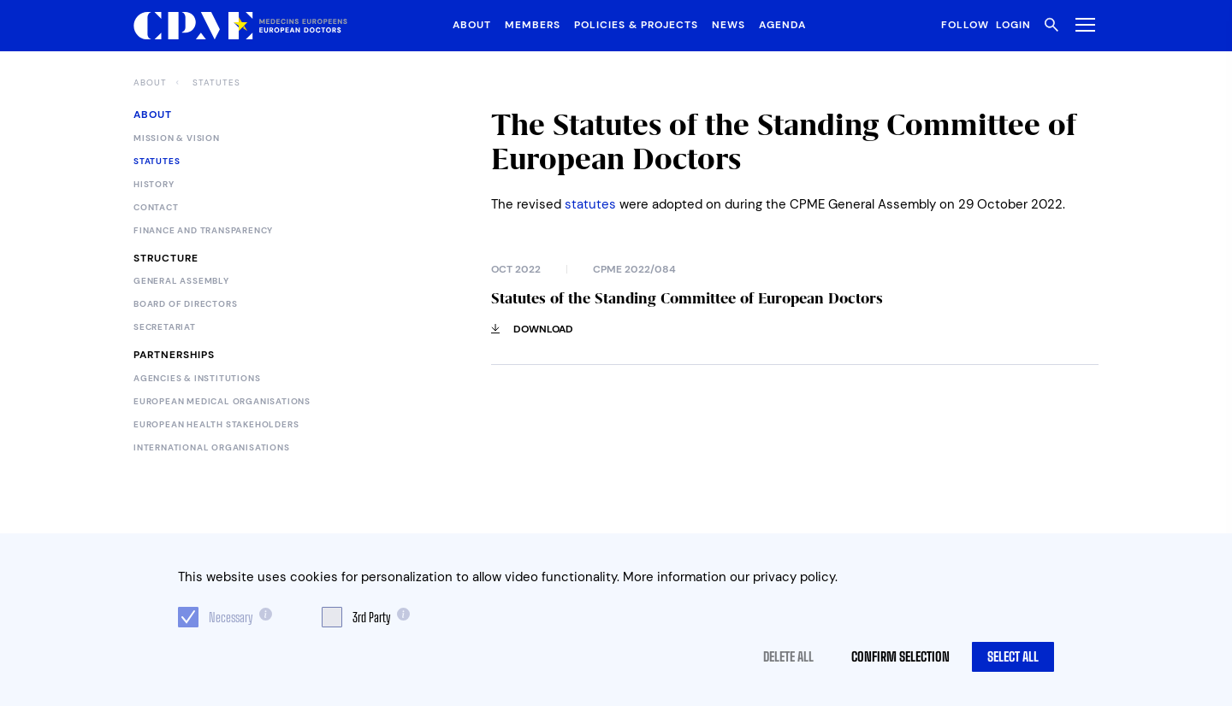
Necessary (230, 617)
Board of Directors (185, 304)
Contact (156, 208)
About (472, 25)
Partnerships (174, 355)
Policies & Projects (636, 25)
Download (532, 329)
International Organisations (211, 448)
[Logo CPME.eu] (240, 26)
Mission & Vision (176, 138)
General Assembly (181, 281)
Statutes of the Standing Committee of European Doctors (687, 298)
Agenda (782, 25)
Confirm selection (900, 656)
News (728, 25)
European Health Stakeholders (216, 425)
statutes (590, 204)
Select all (1013, 656)
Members (532, 25)
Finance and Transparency (203, 231)
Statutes (216, 83)
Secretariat (164, 327)
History (154, 184)
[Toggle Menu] (1082, 24)
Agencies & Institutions (196, 379)
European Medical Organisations (222, 402)
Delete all (788, 656)
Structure (165, 258)
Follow (965, 25)
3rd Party (371, 617)
